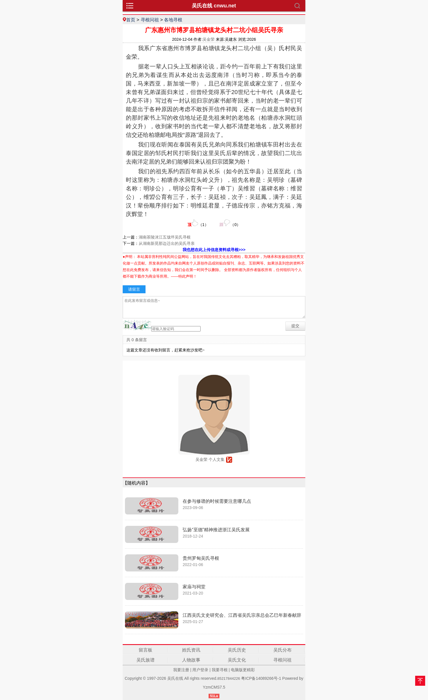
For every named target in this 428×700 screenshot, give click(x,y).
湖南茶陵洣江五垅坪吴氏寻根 (165, 237)
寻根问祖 (150, 19)
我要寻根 (220, 670)
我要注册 (181, 670)
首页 (130, 19)
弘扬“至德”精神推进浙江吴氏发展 (216, 529)
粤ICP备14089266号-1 (261, 678)
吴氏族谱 (145, 660)
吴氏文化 (237, 660)
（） (198, 223)
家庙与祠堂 (194, 586)
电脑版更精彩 (243, 670)
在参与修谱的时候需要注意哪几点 (217, 501)
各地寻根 (173, 19)
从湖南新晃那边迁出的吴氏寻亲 (167, 243)
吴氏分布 (282, 650)
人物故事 (191, 660)
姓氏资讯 (191, 650)
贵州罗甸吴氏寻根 (201, 558)
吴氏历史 (237, 650)
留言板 (145, 650)
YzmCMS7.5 (214, 687)
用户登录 (200, 670)
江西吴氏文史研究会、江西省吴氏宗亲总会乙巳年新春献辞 (242, 615)
